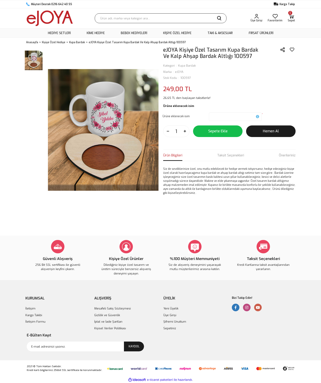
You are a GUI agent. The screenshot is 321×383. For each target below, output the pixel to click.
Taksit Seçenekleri (230, 155)
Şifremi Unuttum (174, 322)
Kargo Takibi (33, 315)
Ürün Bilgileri (172, 155)
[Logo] (49, 18)
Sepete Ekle (218, 131)
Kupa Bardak (187, 66)
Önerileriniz (287, 155)
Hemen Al (271, 131)
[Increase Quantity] (184, 131)
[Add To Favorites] (292, 49)
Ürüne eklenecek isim (176, 116)
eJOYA (179, 72)
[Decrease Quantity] (167, 131)
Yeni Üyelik (170, 308)
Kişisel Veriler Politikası (110, 328)
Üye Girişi (169, 315)
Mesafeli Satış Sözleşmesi (112, 308)
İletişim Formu (35, 322)
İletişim (30, 308)
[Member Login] (256, 18)
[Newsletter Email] (85, 346)
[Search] (160, 18)
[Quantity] (176, 131)
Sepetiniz (169, 328)
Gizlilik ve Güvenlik (107, 315)
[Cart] (291, 18)
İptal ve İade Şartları (108, 322)
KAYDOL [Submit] (134, 346)
